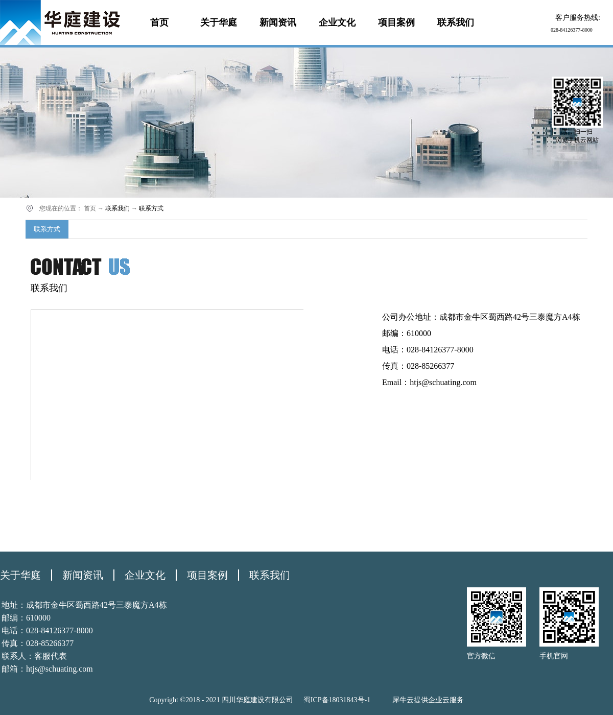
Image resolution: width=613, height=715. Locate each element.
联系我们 (117, 208)
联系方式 (151, 208)
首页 (159, 22)
